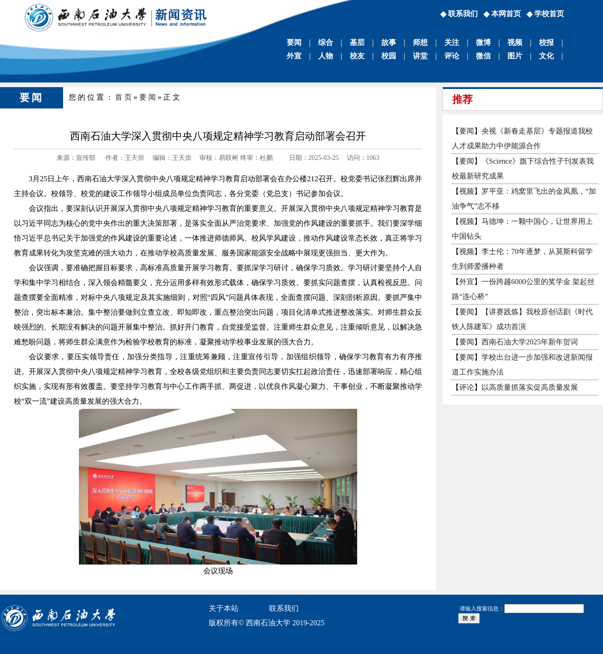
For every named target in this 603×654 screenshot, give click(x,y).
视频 (514, 42)
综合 (325, 42)
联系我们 (463, 14)
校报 (546, 42)
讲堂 (420, 56)
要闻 (294, 42)
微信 (483, 56)
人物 (325, 56)
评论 (451, 56)
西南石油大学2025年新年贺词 (529, 342)
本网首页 (506, 14)
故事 (388, 42)
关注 (451, 42)
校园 (388, 56)
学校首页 (549, 14)
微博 (483, 42)
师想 (420, 42)
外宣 (294, 56)
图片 (514, 56)
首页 (124, 97)
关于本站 (223, 608)
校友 (357, 56)
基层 (357, 42)
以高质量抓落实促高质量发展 (529, 387)
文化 (546, 56)
